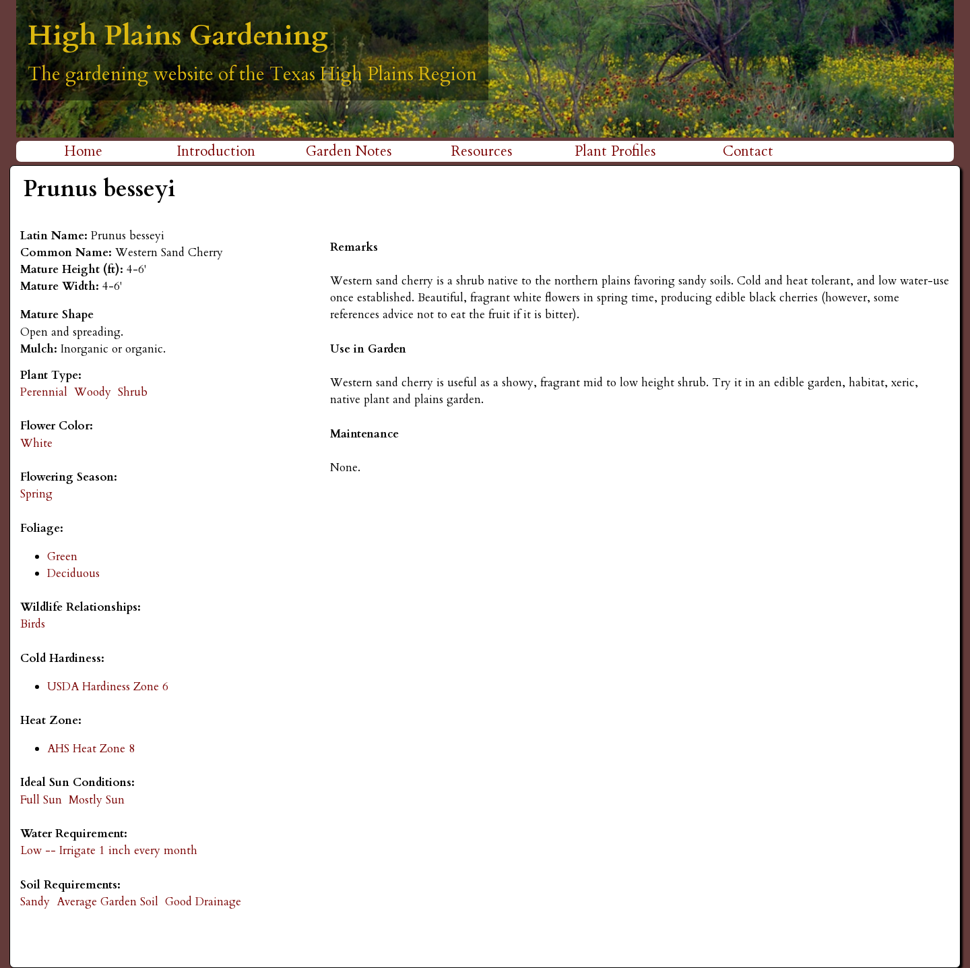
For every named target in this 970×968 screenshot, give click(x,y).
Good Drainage (203, 901)
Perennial (43, 392)
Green (62, 556)
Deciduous (73, 573)
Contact (748, 151)
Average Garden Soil (107, 901)
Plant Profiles (615, 151)
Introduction (215, 151)
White (36, 443)
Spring (36, 494)
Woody (92, 392)
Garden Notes (349, 151)
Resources (482, 151)
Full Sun (41, 800)
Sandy (35, 901)
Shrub (133, 392)
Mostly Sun (97, 800)
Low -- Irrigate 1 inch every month (108, 850)
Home (83, 151)
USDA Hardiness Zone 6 (107, 686)
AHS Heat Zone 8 (91, 748)
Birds (32, 624)
